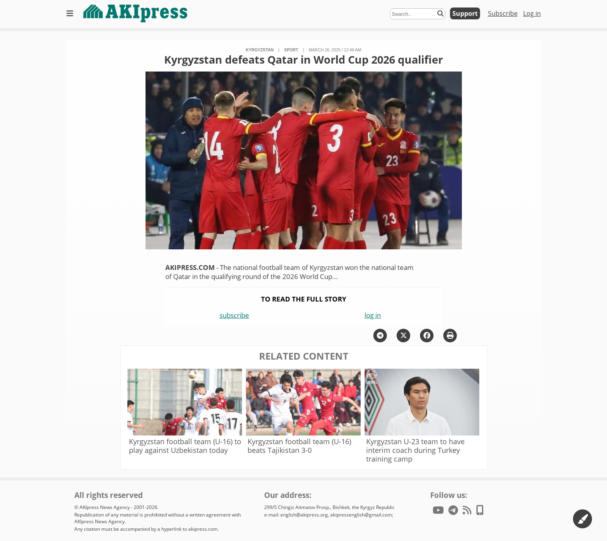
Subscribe (503, 13)
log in (373, 315)
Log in (532, 13)
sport (291, 50)
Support (465, 13)
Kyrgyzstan (260, 50)
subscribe (234, 315)
